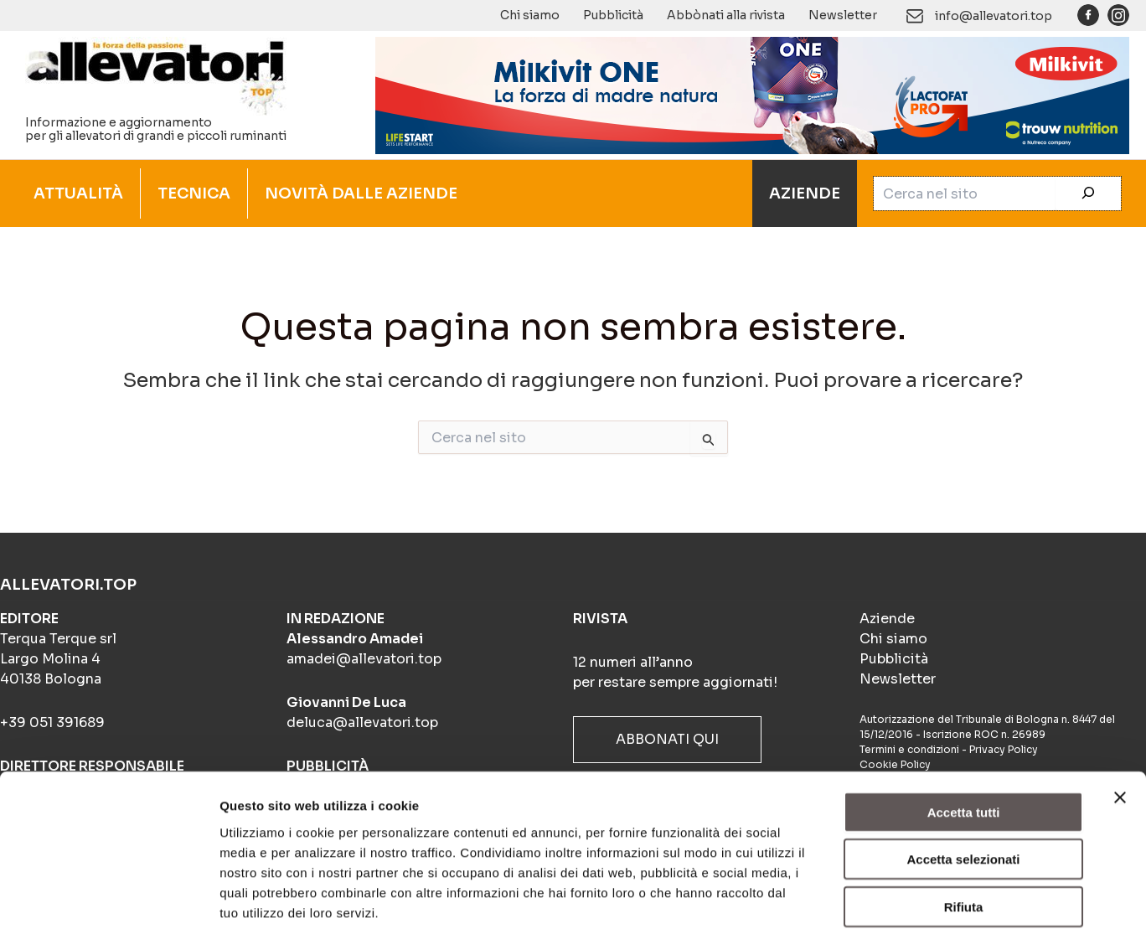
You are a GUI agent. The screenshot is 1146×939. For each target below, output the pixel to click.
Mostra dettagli (881, 906)
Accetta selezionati (963, 785)
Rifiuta (963, 832)
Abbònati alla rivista (726, 15)
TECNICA (193, 193)
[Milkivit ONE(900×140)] (752, 93)
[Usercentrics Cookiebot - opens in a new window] (108, 906)
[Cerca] (1088, 193)
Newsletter (842, 15)
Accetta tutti (963, 737)
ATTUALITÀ (78, 193)
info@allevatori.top (993, 15)
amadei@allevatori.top (363, 659)
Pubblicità (613, 15)
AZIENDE (804, 193)
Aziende (887, 618)
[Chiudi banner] (1120, 723)
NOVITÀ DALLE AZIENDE (361, 193)
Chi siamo (530, 15)
